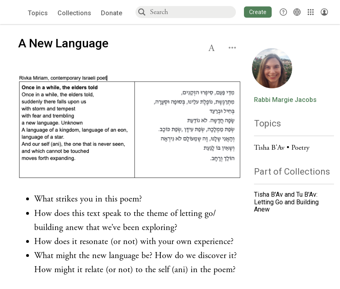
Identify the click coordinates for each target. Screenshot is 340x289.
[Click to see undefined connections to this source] (130, 234)
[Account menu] (324, 12)
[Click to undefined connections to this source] (130, 127)
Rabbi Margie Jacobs (285, 100)
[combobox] (192, 12)
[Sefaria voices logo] (16, 12)
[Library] (310, 12)
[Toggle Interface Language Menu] (297, 12)
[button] (258, 12)
